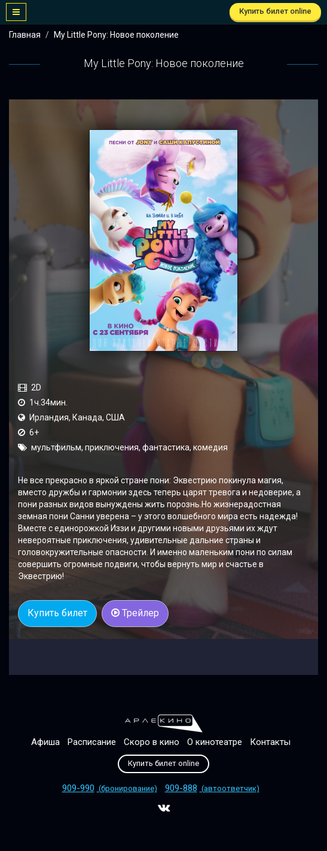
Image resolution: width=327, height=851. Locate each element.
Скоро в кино (151, 742)
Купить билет (57, 613)
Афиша (45, 742)
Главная (25, 35)
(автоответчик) (212, 788)
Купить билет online (275, 11)
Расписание (92, 742)
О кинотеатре (214, 742)
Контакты (270, 742)
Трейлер (135, 613)
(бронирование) (109, 788)
